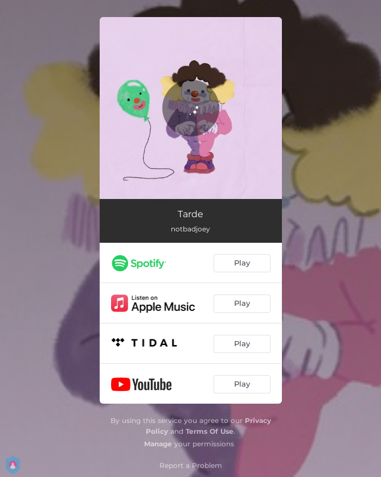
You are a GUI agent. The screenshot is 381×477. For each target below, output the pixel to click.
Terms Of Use (209, 431)
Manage (158, 443)
